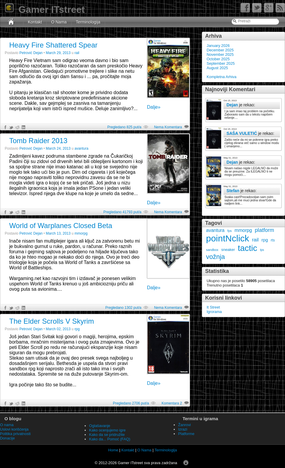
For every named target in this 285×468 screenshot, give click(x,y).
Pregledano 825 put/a (124, 127)
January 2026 (218, 45)
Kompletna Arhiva (221, 77)
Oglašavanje (99, 425)
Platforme (186, 433)
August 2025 (217, 68)
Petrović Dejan (30, 53)
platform (264, 230)
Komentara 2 (172, 403)
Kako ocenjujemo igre (107, 430)
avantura (215, 230)
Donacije (7, 438)
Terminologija (88, 22)
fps (229, 231)
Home (113, 450)
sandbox (212, 250)
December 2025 (220, 50)
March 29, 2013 (58, 53)
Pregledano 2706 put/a (131, 403)
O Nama (58, 22)
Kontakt (35, 22)
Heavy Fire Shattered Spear (53, 45)
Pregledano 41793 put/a (122, 212)
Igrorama (214, 311)
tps (262, 250)
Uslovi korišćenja (14, 429)
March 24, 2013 (58, 148)
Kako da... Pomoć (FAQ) (109, 439)
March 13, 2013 (58, 233)
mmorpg (243, 230)
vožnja (215, 256)
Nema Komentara (168, 127)
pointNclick (227, 238)
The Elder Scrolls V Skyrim (51, 321)
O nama (7, 425)
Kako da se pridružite (107, 434)
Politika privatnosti (15, 433)
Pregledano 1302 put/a (123, 308)
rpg (265, 239)
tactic (247, 248)
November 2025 (220, 54)
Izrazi (182, 429)
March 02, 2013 (58, 329)
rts (273, 240)
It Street (213, 307)
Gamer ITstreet (44, 9)
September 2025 (221, 63)
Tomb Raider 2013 (38, 141)
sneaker (228, 249)
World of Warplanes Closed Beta (60, 226)
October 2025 (218, 59)
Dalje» (153, 107)
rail (255, 240)
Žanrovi (184, 425)
